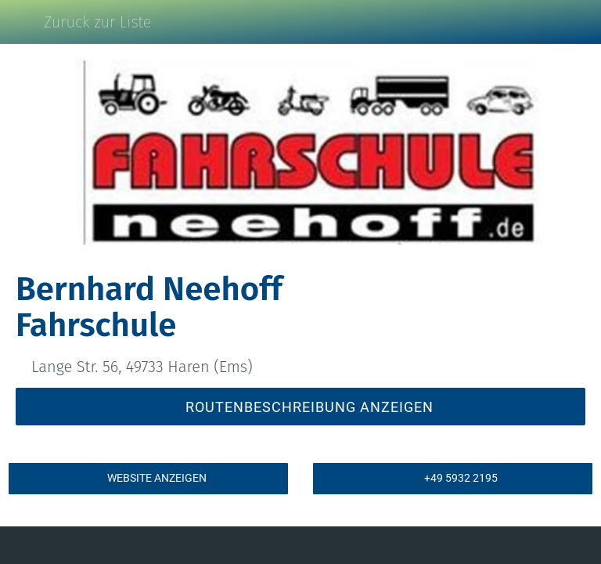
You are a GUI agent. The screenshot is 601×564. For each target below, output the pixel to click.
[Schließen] (22, 22)
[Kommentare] (109, 545)
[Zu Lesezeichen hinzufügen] (492, 545)
